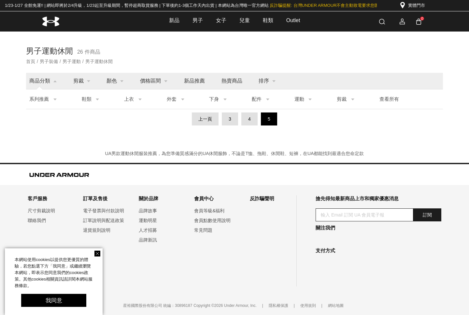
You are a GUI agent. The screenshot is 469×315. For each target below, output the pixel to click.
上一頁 (205, 119)
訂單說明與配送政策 (103, 220)
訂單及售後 (95, 198)
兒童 (244, 20)
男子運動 (72, 61)
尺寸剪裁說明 (41, 210)
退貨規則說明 (96, 230)
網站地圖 (336, 305)
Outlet (293, 20)
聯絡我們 (37, 220)
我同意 (54, 300)
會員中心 (204, 198)
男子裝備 (49, 61)
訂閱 (427, 214)
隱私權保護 (278, 305)
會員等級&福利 (209, 210)
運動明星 (148, 220)
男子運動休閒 (99, 61)
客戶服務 (37, 198)
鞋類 (268, 20)
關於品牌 (148, 198)
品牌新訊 (148, 240)
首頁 (30, 61)
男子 (197, 20)
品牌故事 (148, 210)
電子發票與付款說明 (103, 210)
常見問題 (203, 230)
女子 (221, 20)
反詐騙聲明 (262, 198)
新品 (174, 20)
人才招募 (148, 230)
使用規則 (308, 305)
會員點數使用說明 (212, 220)
